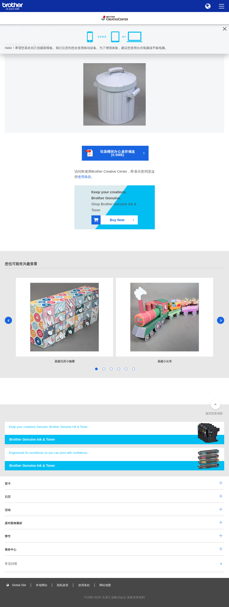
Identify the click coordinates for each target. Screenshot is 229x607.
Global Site (19, 585)
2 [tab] (103, 368)
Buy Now (109, 220)
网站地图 (105, 585)
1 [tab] (96, 368)
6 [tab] (133, 368)
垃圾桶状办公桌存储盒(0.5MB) (110, 153)
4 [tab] (118, 368)
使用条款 (84, 177)
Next (220, 320)
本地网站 (41, 585)
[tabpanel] (64, 321)
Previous (8, 320)
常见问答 (11, 563)
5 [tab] (125, 368)
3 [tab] (110, 368)
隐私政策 (62, 585)
